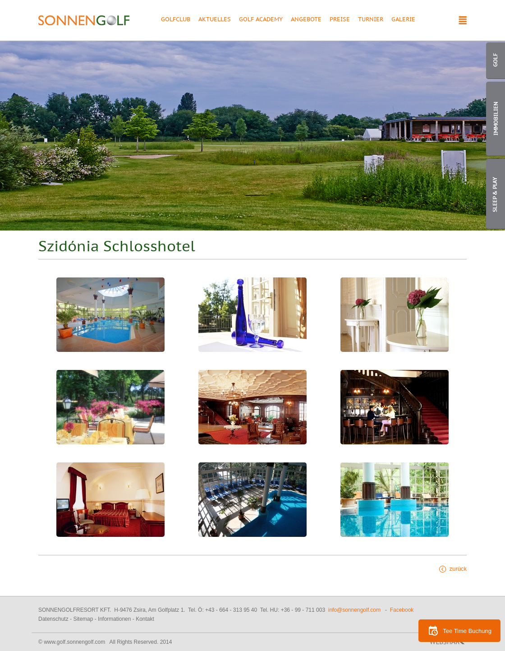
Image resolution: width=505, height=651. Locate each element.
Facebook (402, 610)
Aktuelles (214, 20)
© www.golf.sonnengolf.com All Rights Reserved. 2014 (105, 642)
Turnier (370, 20)
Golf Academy (261, 20)
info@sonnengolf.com (354, 610)
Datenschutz (53, 619)
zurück (458, 568)
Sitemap (83, 619)
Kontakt (145, 619)
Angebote (306, 20)
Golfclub (175, 20)
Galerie (403, 20)
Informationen (114, 619)
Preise (340, 20)
